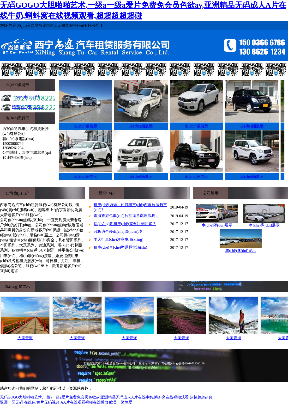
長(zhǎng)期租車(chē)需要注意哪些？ (125, 224)
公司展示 (175, 68)
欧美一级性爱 (120, 402)
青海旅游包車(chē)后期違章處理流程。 (126, 216)
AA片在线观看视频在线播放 (84, 402)
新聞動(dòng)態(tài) (80, 68)
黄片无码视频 (48, 402)
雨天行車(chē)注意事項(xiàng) (118, 239)
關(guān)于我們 (48, 68)
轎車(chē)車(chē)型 (27, 107)
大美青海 (25, 338)
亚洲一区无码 (11, 402)
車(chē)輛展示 (111, 68)
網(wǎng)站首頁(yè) (16, 68)
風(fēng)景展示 (143, 68)
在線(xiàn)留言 (239, 68)
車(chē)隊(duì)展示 (217, 225)
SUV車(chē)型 (27, 97)
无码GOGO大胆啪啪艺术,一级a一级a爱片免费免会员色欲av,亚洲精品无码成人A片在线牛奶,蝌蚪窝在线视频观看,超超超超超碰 (106, 397)
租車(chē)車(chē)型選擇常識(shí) (120, 247)
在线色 (30, 402)
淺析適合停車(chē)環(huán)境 (118, 231)
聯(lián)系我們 (271, 68)
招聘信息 (207, 68)
